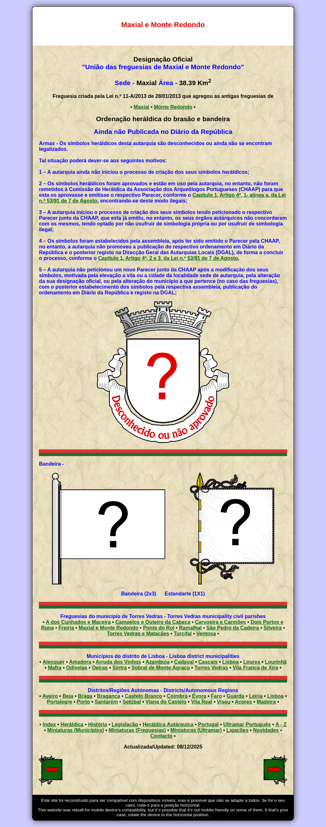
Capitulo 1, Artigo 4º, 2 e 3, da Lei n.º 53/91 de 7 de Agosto (168, 258)
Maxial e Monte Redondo (108, 628)
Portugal (208, 724)
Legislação (125, 724)
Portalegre (59, 702)
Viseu (223, 702)
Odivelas (76, 667)
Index (49, 724)
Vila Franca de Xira (255, 667)
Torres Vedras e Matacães (138, 633)
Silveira (273, 628)
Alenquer (54, 662)
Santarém (106, 702)
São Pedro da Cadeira (232, 628)
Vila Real (201, 702)
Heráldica (71, 724)
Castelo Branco (143, 696)
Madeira (266, 702)
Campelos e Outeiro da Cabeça (152, 622)
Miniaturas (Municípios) (75, 730)
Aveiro (50, 696)
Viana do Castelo (166, 702)
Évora (199, 696)
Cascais (208, 662)
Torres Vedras (211, 667)
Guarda (235, 696)
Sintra (119, 667)
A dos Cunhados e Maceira (78, 622)
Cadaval (184, 662)
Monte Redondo (173, 107)
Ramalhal (190, 628)
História (97, 724)
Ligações (237, 730)
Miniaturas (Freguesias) (137, 730)
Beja (67, 696)
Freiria (66, 628)
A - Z (281, 724)
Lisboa (230, 662)
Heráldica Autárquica (168, 724)
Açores (243, 702)
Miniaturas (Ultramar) (196, 730)
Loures (251, 662)
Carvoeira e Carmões (220, 622)
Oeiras (100, 667)
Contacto (161, 736)
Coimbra (177, 696)
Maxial (141, 107)
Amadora (80, 662)
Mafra (54, 667)
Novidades (266, 730)
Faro (216, 696)
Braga (85, 696)
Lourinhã (276, 662)
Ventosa (206, 633)
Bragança (108, 696)
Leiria (256, 696)
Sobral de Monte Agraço (160, 667)
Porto (83, 702)
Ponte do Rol (158, 628)
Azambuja (157, 662)
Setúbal (132, 702)
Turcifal (183, 633)
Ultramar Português (247, 724)
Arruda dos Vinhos (118, 662)
